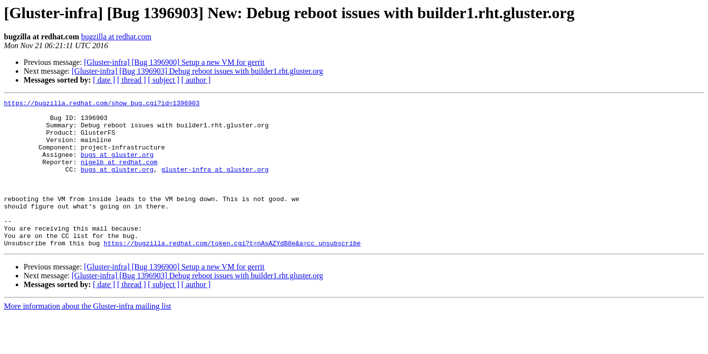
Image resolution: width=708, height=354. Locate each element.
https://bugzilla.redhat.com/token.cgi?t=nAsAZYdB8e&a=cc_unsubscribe (232, 272)
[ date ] (104, 80)
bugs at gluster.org (117, 166)
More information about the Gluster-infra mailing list (87, 335)
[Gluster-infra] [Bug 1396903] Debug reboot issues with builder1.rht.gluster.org (197, 71)
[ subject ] (163, 80)
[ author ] (196, 80)
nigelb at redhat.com (119, 175)
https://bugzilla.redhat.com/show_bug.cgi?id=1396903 (102, 104)
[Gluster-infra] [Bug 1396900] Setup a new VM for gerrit (174, 62)
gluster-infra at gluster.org (214, 183)
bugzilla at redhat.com (116, 36)
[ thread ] (131, 80)
